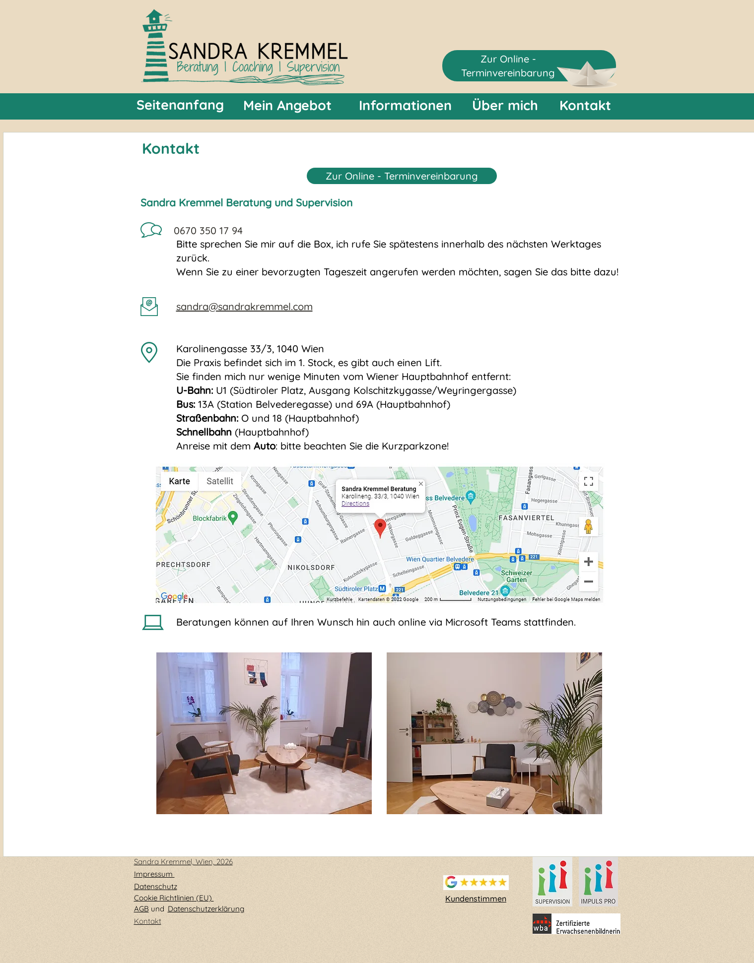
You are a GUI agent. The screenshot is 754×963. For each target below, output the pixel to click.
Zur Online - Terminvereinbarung (402, 176)
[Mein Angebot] (287, 105)
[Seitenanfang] (180, 105)
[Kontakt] (585, 105)
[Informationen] (405, 105)
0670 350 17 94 (208, 230)
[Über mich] (505, 105)
